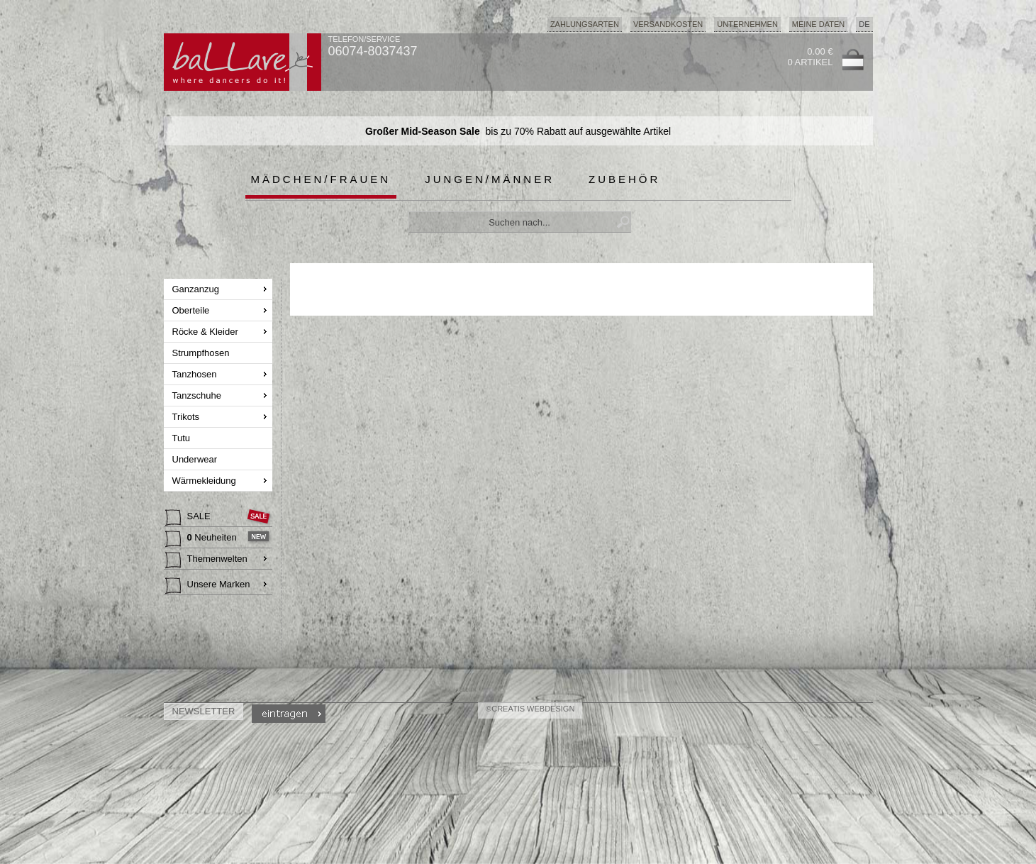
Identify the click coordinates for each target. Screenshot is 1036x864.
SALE (189, 517)
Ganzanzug (197, 289)
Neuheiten (202, 539)
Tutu (182, 438)
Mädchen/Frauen (321, 179)
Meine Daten (818, 24)
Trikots (187, 416)
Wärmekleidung (205, 480)
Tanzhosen (196, 374)
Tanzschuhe (198, 395)
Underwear (196, 459)
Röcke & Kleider (206, 331)
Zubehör (624, 179)
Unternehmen (747, 24)
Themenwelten (206, 560)
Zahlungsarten (584, 24)
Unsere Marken (207, 585)
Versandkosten (668, 24)
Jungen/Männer (490, 179)
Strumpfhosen (202, 353)
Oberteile (192, 310)
